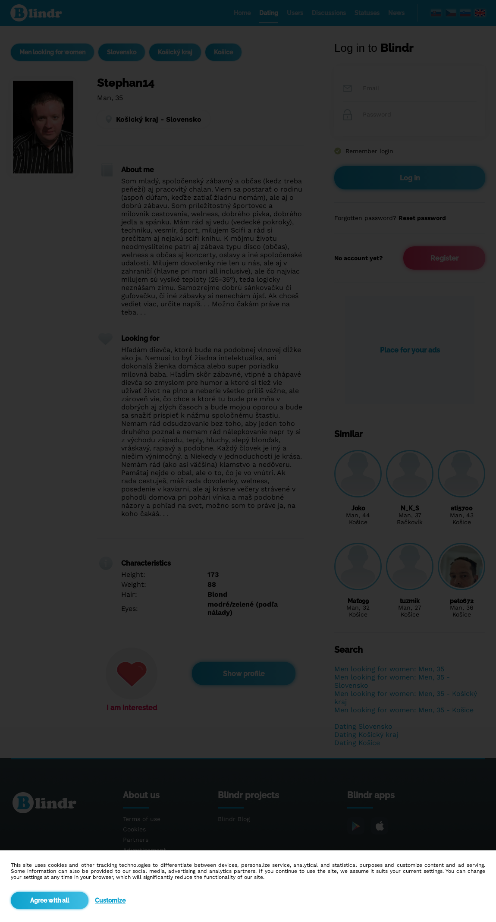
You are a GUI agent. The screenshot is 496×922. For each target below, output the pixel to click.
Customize (110, 900)
